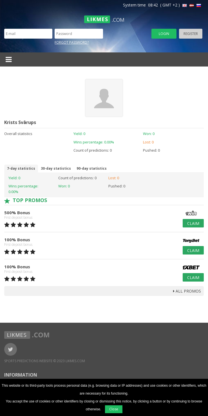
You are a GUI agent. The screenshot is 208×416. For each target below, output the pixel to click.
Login (164, 33)
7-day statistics (21, 168)
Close (113, 409)
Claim (193, 223)
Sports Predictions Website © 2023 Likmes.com (44, 361)
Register (191, 33)
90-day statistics (92, 168)
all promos (187, 291)
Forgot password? (72, 42)
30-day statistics (56, 168)
